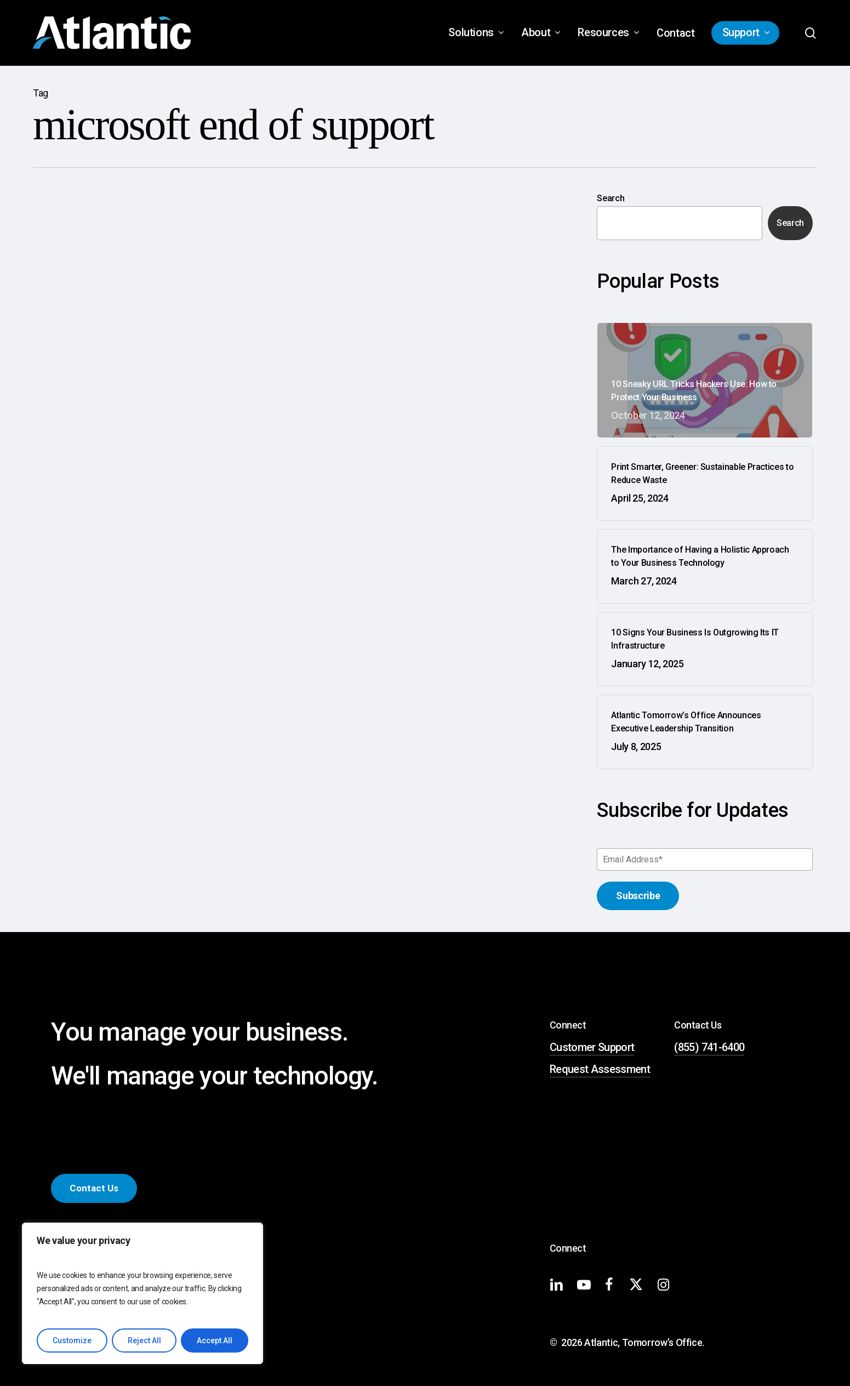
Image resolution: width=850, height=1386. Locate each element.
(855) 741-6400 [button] (709, 1047)
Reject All (144, 1340)
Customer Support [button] (592, 1047)
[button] (94, 1188)
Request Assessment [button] (600, 1069)
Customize (72, 1340)
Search (610, 198)
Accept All (214, 1340)
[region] (142, 1293)
